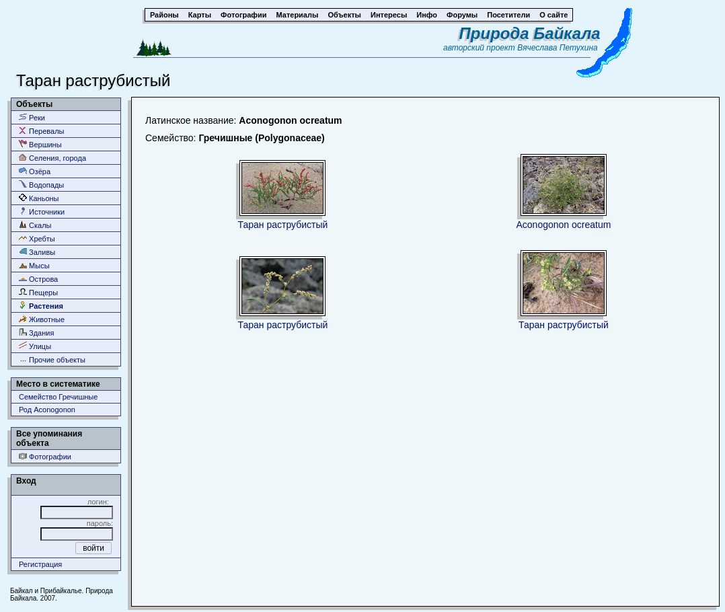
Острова (38, 278)
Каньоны (39, 198)
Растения (41, 305)
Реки (32, 117)
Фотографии (45, 456)
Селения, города (52, 157)
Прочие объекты (52, 359)
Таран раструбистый (283, 224)
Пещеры (38, 292)
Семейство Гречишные (58, 397)
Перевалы (41, 130)
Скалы (35, 225)
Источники (42, 211)
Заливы (37, 251)
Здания (36, 332)
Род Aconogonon (47, 410)
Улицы (35, 346)
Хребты (37, 238)
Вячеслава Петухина (557, 47)
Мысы (34, 265)
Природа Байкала (530, 33)
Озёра (34, 171)
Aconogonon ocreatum (563, 224)
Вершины (40, 144)
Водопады (41, 184)
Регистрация (40, 564)
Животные (42, 319)
